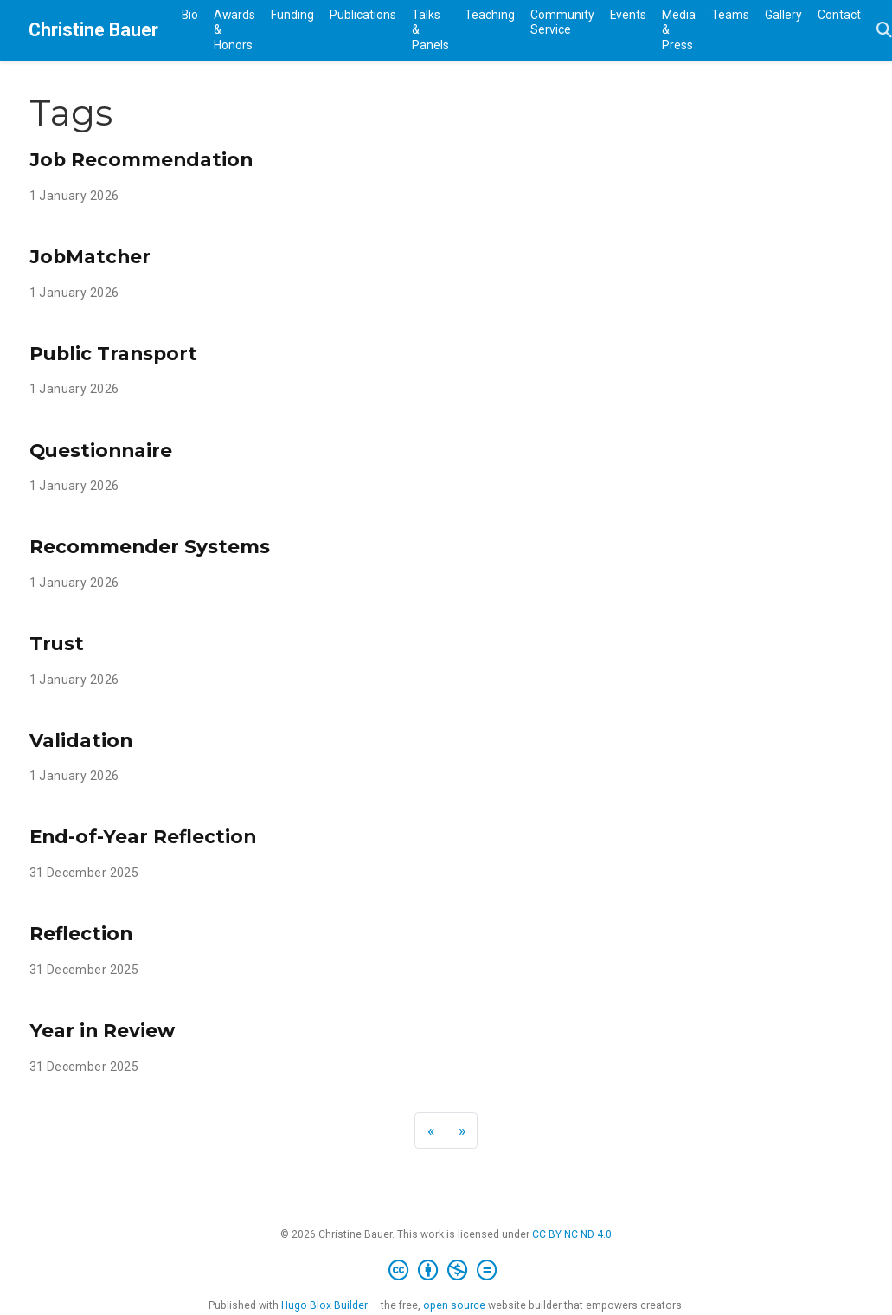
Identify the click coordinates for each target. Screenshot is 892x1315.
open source (454, 1305)
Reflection (80, 933)
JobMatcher (90, 256)
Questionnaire (100, 450)
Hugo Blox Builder (324, 1305)
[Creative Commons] (446, 1271)
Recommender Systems (149, 546)
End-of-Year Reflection (142, 836)
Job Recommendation (141, 159)
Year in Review (102, 1030)
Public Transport (113, 353)
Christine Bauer (93, 30)
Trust (56, 643)
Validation (80, 740)
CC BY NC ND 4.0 (572, 1234)
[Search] (884, 31)
